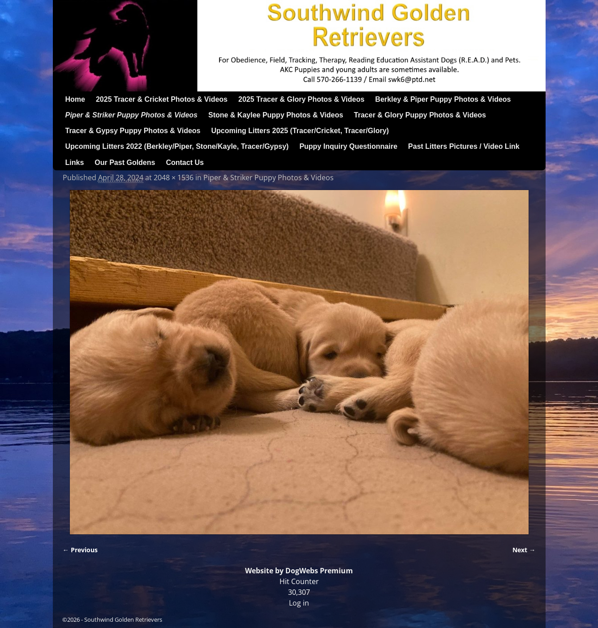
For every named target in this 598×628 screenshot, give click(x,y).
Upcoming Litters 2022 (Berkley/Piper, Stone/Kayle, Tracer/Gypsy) (177, 146)
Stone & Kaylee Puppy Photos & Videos (275, 115)
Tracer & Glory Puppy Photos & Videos (420, 115)
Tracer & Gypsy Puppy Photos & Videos (133, 130)
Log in (299, 603)
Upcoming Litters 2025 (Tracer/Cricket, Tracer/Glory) (300, 130)
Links (74, 162)
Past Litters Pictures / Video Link (464, 146)
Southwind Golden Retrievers (123, 619)
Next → (523, 550)
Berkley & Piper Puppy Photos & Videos (443, 99)
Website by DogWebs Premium (299, 571)
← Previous (80, 550)
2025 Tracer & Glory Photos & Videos (301, 99)
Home (75, 99)
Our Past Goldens (125, 162)
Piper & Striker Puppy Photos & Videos (131, 115)
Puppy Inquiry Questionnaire (348, 146)
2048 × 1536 (174, 177)
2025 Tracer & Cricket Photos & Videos (162, 99)
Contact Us (184, 162)
